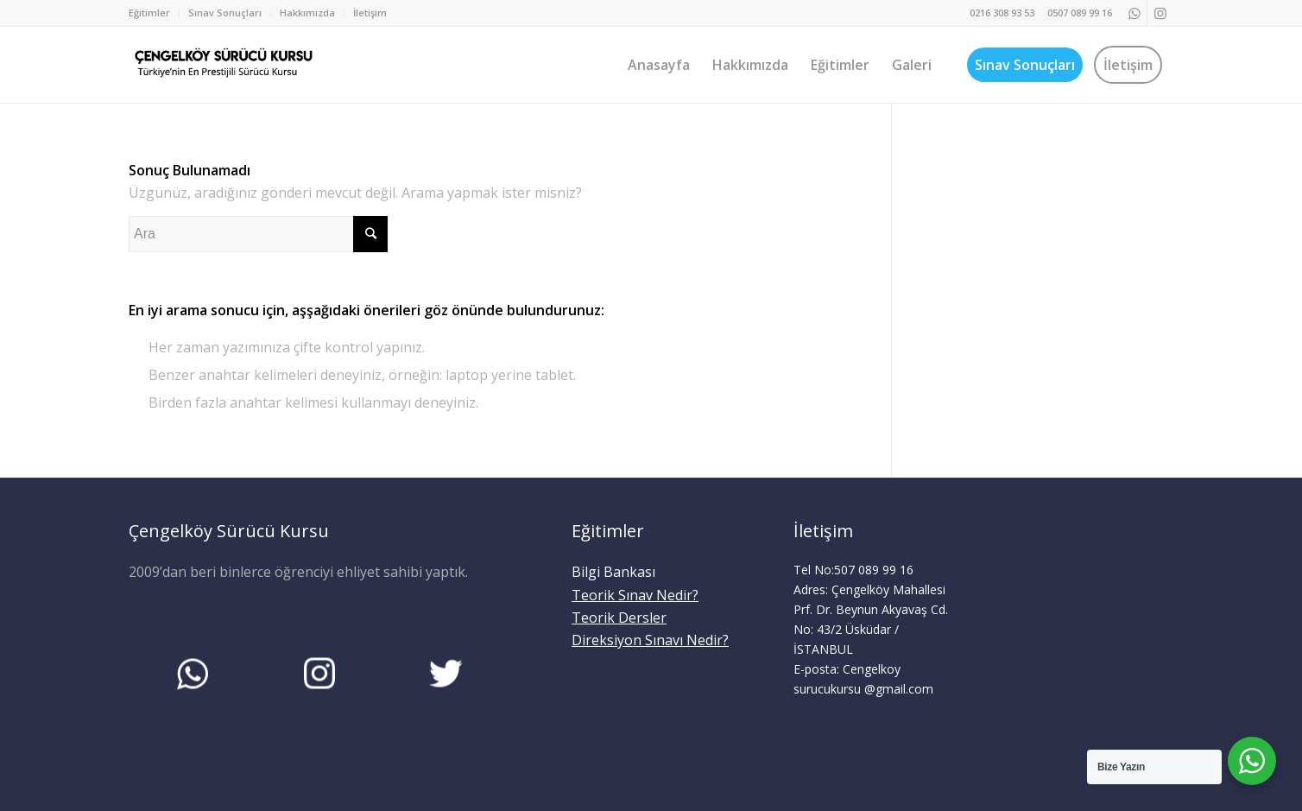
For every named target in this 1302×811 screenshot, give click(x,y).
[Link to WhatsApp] (1134, 13)
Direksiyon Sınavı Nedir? (650, 639)
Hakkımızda (307, 12)
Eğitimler (149, 12)
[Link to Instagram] (1160, 13)
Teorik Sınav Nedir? (635, 595)
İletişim (370, 12)
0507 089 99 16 (1079, 12)
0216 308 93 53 (1002, 12)
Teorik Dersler (619, 617)
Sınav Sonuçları (225, 12)
